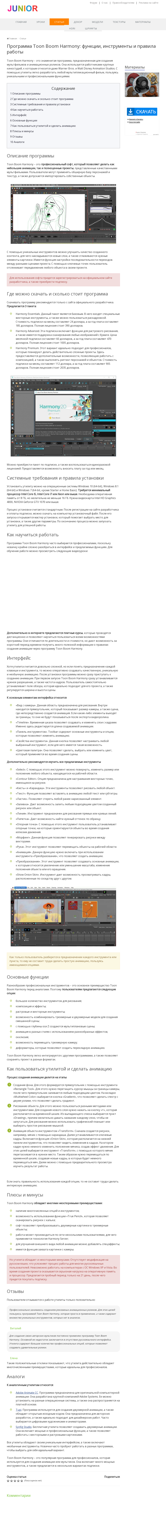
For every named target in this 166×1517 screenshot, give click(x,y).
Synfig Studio (24, 1427)
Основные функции (23, 120)
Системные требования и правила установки (40, 104)
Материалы (143, 21)
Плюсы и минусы (22, 131)
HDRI (72, 28)
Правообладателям (123, 2)
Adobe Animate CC (27, 1392)
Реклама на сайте (148, 2)
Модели (97, 21)
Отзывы (16, 136)
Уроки (40, 21)
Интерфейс (18, 115)
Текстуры (119, 21)
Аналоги (17, 142)
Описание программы (25, 93)
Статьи (59, 21)
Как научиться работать (26, 109)
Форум (93, 2)
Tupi (18, 1410)
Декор (78, 21)
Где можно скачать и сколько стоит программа (41, 99)
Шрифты (91, 28)
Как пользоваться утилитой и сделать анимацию (43, 126)
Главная (21, 21)
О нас (105, 2)
